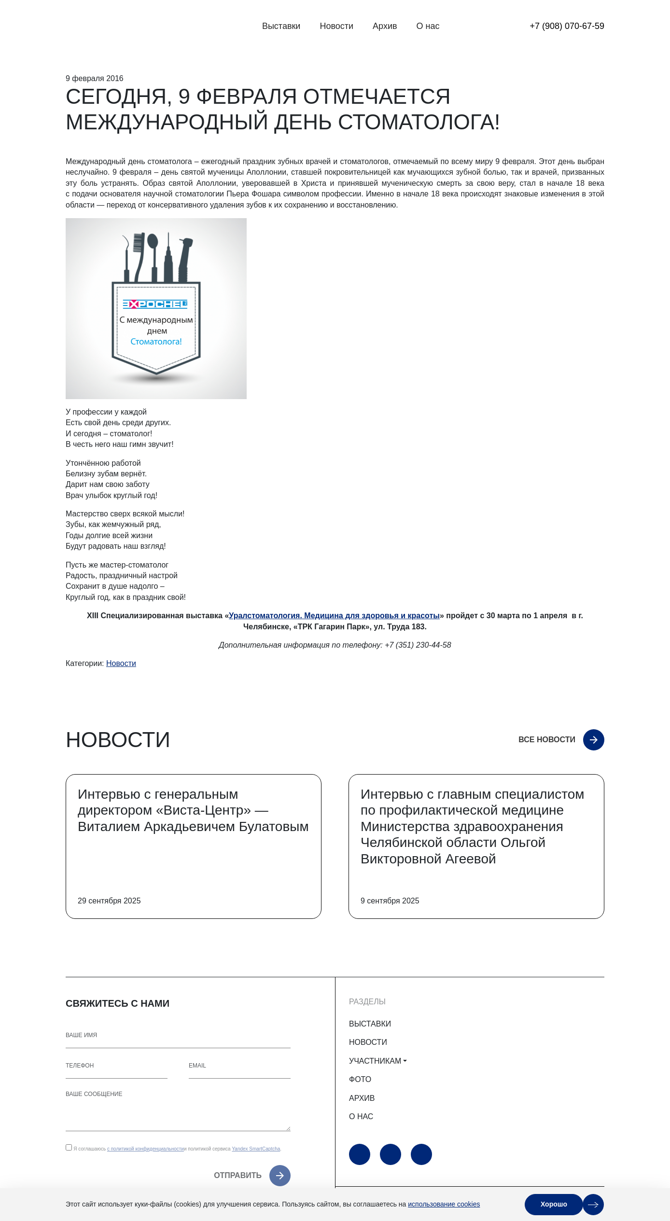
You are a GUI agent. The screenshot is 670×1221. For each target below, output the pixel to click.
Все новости (546, 739)
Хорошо (554, 1204)
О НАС (361, 1116)
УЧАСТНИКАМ (375, 1061)
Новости (336, 26)
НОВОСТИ (368, 1042)
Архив (385, 26)
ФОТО (360, 1079)
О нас (428, 26)
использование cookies (444, 1204)
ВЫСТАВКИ (370, 1024)
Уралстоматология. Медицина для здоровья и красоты (334, 615)
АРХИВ (362, 1098)
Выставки (281, 26)
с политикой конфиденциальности (145, 1149)
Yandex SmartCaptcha (256, 1149)
